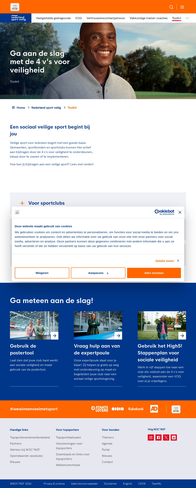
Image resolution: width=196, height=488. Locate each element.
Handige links (19, 430)
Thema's (108, 437)
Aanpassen (98, 273)
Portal (106, 449)
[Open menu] (181, 7)
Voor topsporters (67, 430)
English (127, 483)
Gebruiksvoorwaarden (84, 483)
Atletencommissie (68, 465)
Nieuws (15, 462)
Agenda (107, 443)
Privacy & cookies (54, 483)
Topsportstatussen (68, 437)
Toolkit (176, 18)
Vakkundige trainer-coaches (148, 18)
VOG (78, 18)
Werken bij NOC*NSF (25, 449)
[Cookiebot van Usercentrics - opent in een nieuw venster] (157, 212)
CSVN (141, 483)
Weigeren (42, 273)
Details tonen (165, 260)
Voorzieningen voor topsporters (69, 446)
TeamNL (157, 483)
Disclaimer (110, 483)
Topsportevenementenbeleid (29, 437)
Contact (107, 462)
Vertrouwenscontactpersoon (106, 18)
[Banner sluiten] (180, 212)
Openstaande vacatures (26, 456)
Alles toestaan (154, 273)
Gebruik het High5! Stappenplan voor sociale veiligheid (160, 353)
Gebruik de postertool (23, 349)
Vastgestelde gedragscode (53, 18)
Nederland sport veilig (46, 107)
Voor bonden (110, 430)
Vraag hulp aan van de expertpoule (97, 349)
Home (21, 107)
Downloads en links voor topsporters (73, 456)
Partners (15, 443)
